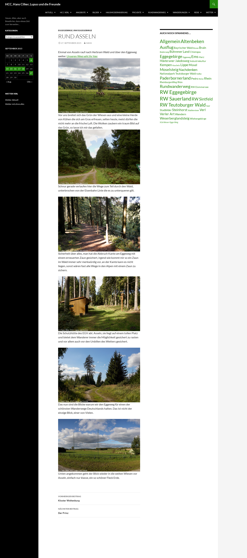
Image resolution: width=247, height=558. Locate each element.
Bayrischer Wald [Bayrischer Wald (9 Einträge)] (183, 47)
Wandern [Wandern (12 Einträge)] (180, 114)
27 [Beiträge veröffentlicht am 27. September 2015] (31, 73)
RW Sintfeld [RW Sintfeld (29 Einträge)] (202, 99)
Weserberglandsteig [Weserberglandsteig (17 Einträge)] (174, 118)
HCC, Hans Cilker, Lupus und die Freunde (33, 4)
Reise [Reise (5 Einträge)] (201, 79)
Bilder (96, 12)
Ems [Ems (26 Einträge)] (194, 56)
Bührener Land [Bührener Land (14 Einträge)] (179, 51)
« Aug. (9, 81)
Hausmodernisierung (117, 12)
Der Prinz (99, 510)
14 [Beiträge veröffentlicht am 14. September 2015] (7, 68)
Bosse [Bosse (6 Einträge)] (196, 48)
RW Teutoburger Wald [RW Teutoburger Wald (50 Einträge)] (183, 105)
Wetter (209, 12)
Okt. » (29, 81)
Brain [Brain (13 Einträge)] (202, 47)
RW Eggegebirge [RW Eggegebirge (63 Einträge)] (178, 92)
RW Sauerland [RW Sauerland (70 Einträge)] (175, 98)
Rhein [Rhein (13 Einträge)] (207, 78)
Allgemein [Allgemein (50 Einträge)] (170, 41)
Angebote (81, 12)
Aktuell (49, 12)
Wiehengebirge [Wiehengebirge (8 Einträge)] (198, 118)
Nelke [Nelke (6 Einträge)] (199, 73)
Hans (89, 43)
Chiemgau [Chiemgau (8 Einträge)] (195, 52)
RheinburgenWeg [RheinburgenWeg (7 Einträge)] (168, 82)
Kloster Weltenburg (99, 498)
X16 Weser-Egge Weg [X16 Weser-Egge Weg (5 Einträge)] (169, 122)
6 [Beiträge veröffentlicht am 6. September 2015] (31, 60)
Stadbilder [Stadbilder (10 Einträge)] (166, 110)
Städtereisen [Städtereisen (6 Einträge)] (193, 110)
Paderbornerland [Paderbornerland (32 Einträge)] (175, 78)
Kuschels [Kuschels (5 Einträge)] (176, 65)
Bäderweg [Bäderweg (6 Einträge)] (164, 52)
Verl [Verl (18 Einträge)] (203, 110)
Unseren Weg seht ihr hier (82, 56)
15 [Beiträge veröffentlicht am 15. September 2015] (11, 68)
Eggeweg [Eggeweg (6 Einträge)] (187, 57)
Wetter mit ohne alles (14, 104)
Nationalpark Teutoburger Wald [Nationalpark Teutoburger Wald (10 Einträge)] (178, 73)
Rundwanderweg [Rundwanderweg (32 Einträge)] (175, 86)
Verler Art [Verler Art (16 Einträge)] (167, 114)
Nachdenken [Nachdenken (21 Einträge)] (188, 69)
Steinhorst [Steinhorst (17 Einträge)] (179, 110)
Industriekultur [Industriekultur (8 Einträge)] (198, 61)
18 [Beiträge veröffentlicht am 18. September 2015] (23, 68)
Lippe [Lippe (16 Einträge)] (184, 65)
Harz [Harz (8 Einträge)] (201, 57)
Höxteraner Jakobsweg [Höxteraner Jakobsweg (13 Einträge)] (174, 61)
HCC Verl (64, 12)
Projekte (136, 12)
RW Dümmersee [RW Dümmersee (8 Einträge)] (199, 87)
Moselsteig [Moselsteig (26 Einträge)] (169, 69)
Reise (196, 12)
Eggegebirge (65, 30)
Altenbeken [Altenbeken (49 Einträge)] (192, 41)
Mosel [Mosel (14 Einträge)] (193, 65)
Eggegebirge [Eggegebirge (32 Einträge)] (171, 56)
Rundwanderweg (157, 12)
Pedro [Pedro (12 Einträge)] (194, 78)
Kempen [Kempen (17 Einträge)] (166, 65)
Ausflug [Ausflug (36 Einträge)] (166, 47)
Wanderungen (180, 12)
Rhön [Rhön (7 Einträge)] (179, 82)
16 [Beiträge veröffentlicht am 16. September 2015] (15, 68)
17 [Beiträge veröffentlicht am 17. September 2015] (19, 68)
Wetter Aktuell (11, 100)
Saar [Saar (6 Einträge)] (208, 105)
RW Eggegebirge (83, 30)
